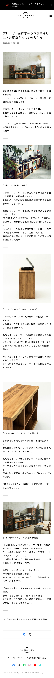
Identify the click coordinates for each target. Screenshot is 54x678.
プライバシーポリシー (16, 658)
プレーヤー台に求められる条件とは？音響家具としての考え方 (26, 35)
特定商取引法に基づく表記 (36, 658)
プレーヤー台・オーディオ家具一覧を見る (26, 619)
